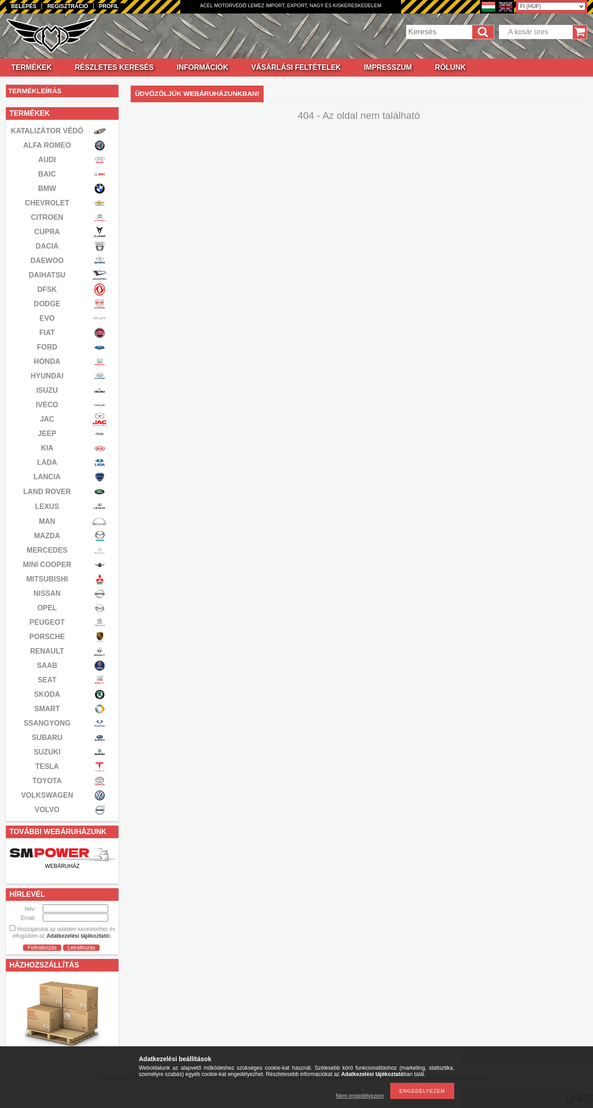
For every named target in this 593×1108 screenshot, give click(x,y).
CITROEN (47, 217)
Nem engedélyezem (360, 1096)
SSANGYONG (46, 723)
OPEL (47, 608)
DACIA (47, 246)
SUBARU (47, 737)
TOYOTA (47, 781)
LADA (47, 462)
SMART (47, 709)
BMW (47, 188)
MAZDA (47, 536)
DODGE (47, 304)
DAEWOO (47, 260)
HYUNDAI (47, 376)
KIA (47, 448)
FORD (47, 347)
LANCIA (46, 477)
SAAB (47, 665)
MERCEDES (47, 550)
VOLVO (47, 809)
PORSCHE (47, 636)
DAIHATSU (47, 275)
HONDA (47, 361)
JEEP (47, 433)
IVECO (47, 405)
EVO (47, 318)
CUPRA (47, 232)
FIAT (47, 332)
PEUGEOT (46, 622)
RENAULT (47, 651)
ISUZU (47, 390)
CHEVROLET (47, 203)
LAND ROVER (47, 491)
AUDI (47, 159)
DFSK (47, 289)
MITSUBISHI (47, 579)
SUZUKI (47, 752)
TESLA (47, 766)
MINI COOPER (47, 564)
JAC (47, 419)
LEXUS (47, 506)
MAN (47, 521)
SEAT (47, 680)
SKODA (47, 694)
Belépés (23, 6)
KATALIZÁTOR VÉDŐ (47, 131)
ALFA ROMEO (47, 145)
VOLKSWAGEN (47, 795)
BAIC (47, 174)
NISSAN (46, 593)
